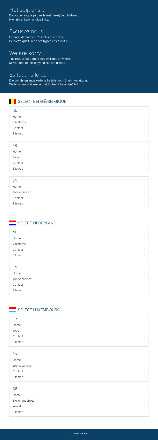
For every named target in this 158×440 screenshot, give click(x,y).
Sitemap (18, 133)
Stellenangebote (23, 400)
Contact (18, 128)
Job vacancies (22, 192)
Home (17, 116)
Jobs (16, 157)
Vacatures (19, 122)
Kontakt (18, 406)
